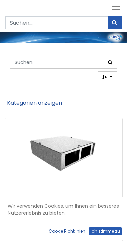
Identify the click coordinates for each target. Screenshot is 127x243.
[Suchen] (115, 22)
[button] (107, 77)
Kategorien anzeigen (34, 103)
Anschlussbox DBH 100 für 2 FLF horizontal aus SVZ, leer (63, 221)
